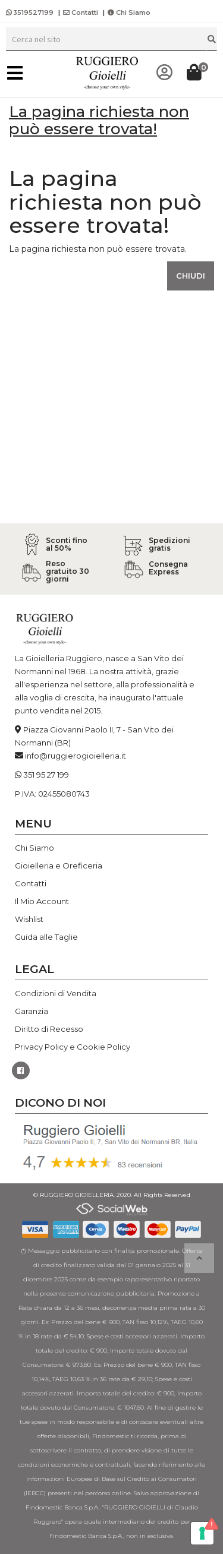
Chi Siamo (129, 12)
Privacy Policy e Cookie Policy (72, 1046)
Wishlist (29, 919)
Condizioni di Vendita (55, 993)
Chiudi (190, 275)
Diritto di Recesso (49, 1029)
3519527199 (30, 12)
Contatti (80, 12)
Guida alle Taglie (46, 937)
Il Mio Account (42, 901)
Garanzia (31, 1011)
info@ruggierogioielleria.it (75, 755)
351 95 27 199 (46, 774)
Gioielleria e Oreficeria (58, 865)
